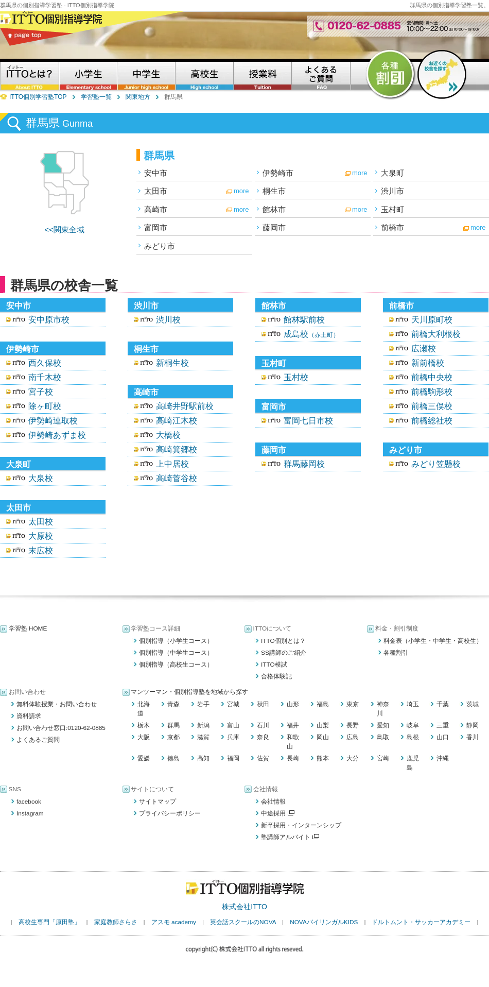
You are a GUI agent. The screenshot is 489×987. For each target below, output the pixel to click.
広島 (352, 737)
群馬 (173, 725)
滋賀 (203, 737)
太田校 (40, 521)
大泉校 (40, 478)
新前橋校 (427, 363)
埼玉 (413, 704)
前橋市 (392, 227)
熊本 (323, 758)
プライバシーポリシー (170, 813)
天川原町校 (431, 319)
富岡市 (155, 227)
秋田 (263, 704)
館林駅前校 (304, 319)
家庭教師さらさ (115, 922)
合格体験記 (276, 676)
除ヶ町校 (44, 406)
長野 (352, 725)
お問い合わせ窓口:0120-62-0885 (61, 727)
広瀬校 (423, 348)
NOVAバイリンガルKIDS (324, 922)
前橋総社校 (431, 420)
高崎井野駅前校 (185, 406)
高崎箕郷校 (176, 449)
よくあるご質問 (38, 739)
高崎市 (155, 209)
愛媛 (143, 758)
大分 (352, 758)
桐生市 (274, 190)
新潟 (203, 725)
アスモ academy (173, 922)
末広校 (40, 550)
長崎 (293, 758)
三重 (442, 725)
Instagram (30, 813)
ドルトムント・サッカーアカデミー (421, 922)
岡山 (323, 737)
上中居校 (172, 464)
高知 (203, 758)
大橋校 (168, 435)
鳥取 (383, 737)
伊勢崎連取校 (53, 420)
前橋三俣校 (431, 406)
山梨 (323, 725)
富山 (233, 725)
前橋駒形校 (431, 391)
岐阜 (413, 725)
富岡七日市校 (308, 420)
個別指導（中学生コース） (176, 652)
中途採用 (277, 813)
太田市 (155, 190)
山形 (293, 704)
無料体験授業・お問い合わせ (56, 704)
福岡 (233, 758)
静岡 (472, 725)
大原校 (40, 536)
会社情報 (273, 801)
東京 (352, 704)
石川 (263, 725)
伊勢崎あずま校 (57, 435)
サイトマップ (157, 801)
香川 (472, 737)
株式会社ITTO (244, 907)
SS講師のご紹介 (283, 652)
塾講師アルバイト (290, 837)
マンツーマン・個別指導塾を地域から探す (189, 691)
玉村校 (296, 377)
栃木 (143, 725)
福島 (323, 704)
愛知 (383, 725)
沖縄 (442, 758)
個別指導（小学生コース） (176, 640)
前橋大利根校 (436, 334)
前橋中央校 (431, 377)
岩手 (203, 704)
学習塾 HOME (28, 628)
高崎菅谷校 (176, 478)
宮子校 (40, 391)
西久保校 (44, 363)
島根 (413, 737)
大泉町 (392, 172)
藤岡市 (274, 227)
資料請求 (28, 716)
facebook (28, 801)
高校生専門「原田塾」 (49, 922)
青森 (173, 704)
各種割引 (395, 652)
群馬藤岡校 (304, 464)
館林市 (274, 209)
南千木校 (44, 377)
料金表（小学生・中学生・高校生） (432, 640)
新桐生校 (172, 363)
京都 (173, 737)
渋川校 (168, 319)
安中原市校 (48, 319)
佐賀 (263, 758)
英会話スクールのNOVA (243, 922)
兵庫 (233, 737)
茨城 (472, 704)
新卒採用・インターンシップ (301, 825)
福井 (293, 725)
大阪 (143, 737)
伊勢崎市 (278, 172)
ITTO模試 (274, 664)
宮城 (233, 704)
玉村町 (392, 209)
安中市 (155, 172)
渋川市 (392, 190)
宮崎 (383, 758)
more (360, 173)
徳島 (173, 758)
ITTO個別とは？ (283, 640)
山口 (442, 737)
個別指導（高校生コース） (176, 664)
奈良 (263, 737)
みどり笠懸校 (436, 464)
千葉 (442, 704)
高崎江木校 (176, 420)
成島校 (311, 334)
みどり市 (159, 246)
